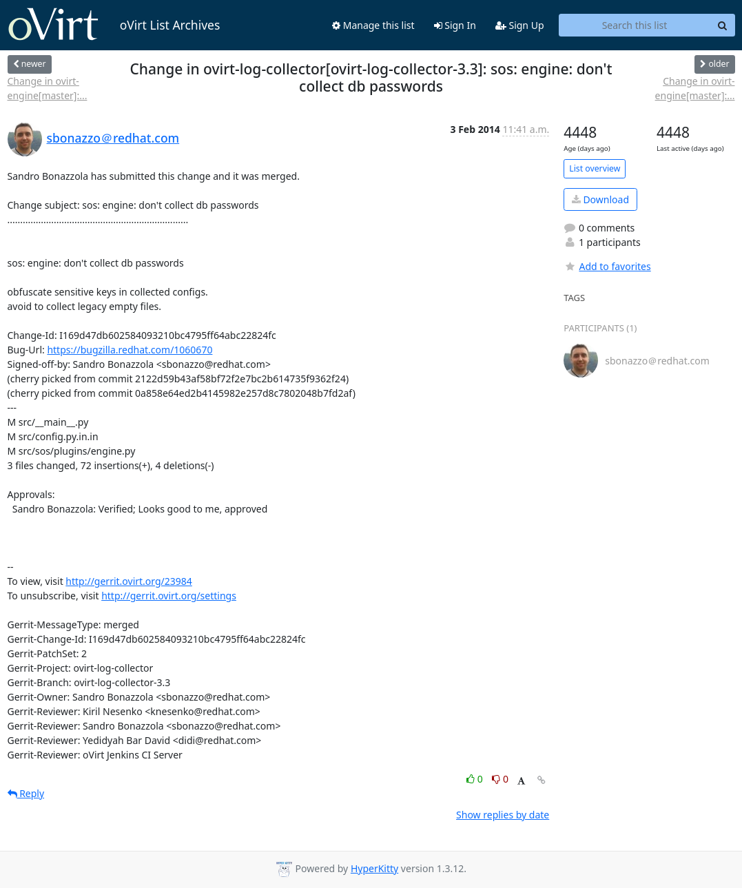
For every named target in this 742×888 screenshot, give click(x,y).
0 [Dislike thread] (500, 778)
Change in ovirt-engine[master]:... (47, 88)
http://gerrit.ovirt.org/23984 (128, 581)
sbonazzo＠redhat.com (113, 138)
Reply (26, 793)
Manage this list (373, 25)
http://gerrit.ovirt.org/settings (168, 595)
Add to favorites (607, 266)
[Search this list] (635, 25)
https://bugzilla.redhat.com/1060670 (129, 349)
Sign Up (519, 25)
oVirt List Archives (114, 25)
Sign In (455, 25)
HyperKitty (374, 868)
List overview (594, 168)
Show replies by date (502, 814)
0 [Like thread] (475, 778)
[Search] (722, 25)
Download (600, 199)
